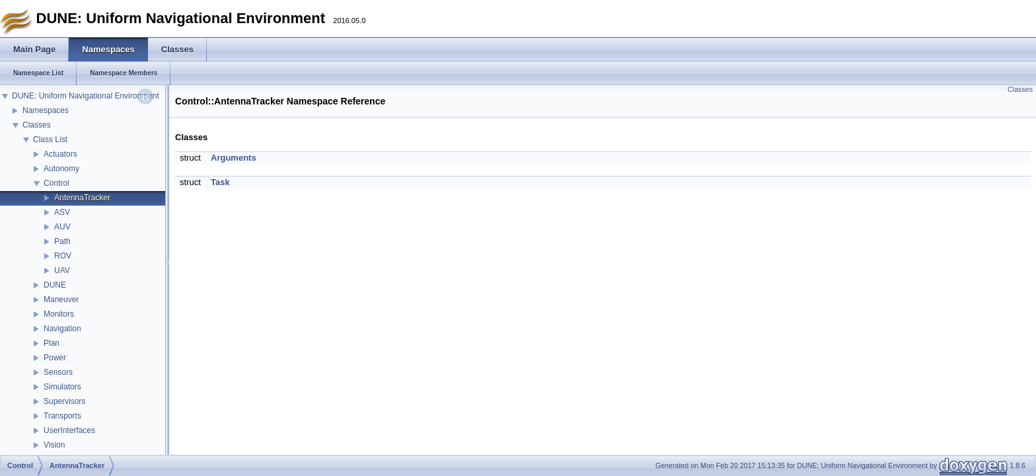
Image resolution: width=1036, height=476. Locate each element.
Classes (36, 125)
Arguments (233, 158)
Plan (51, 343)
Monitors (59, 314)
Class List (50, 139)
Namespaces (45, 110)
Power (55, 357)
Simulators (62, 386)
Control (56, 183)
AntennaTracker (82, 197)
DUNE (55, 285)
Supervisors (64, 401)
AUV (62, 226)
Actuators (60, 154)
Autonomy (61, 168)
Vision (54, 445)
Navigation (62, 328)
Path (62, 241)
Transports (62, 415)
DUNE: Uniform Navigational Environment (85, 95)
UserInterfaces (69, 430)
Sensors (58, 372)
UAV (62, 270)
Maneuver (61, 299)
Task (220, 182)
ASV (62, 212)
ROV (62, 255)
